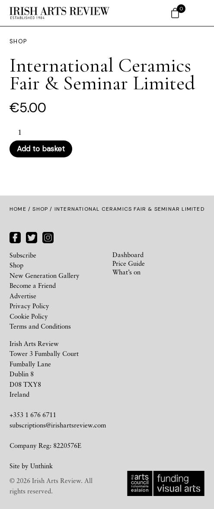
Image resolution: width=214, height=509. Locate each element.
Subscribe (23, 255)
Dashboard (128, 254)
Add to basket (41, 148)
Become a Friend (33, 285)
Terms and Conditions (40, 326)
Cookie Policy (29, 316)
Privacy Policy (29, 306)
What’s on (126, 272)
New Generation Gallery (45, 275)
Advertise (23, 296)
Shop (40, 209)
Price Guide (128, 263)
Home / (21, 209)
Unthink (41, 466)
